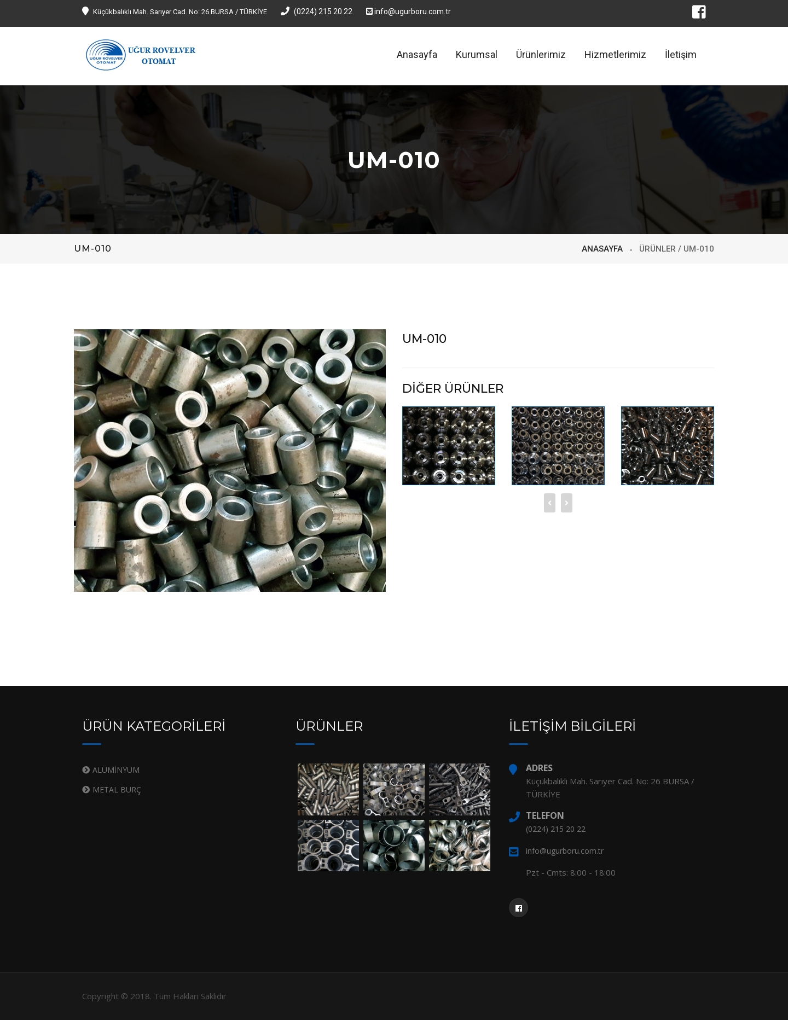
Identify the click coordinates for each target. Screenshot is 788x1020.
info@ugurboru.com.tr (408, 11)
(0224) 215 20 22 (316, 11)
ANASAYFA (602, 249)
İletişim (681, 54)
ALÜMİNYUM (116, 770)
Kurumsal (476, 54)
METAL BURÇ (116, 789)
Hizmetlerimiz (615, 54)
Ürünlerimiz (541, 54)
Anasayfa (417, 54)
